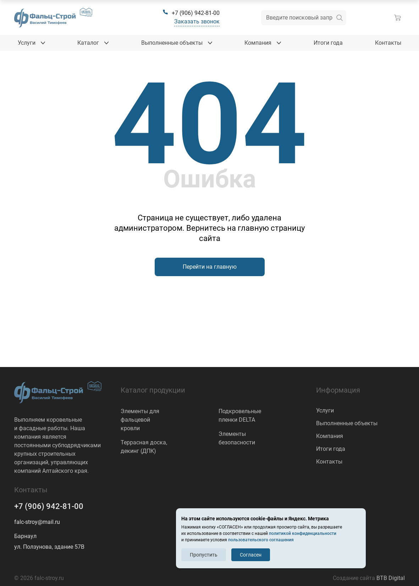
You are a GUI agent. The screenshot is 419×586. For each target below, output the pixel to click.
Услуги (325, 410)
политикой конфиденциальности (302, 533)
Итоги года (330, 448)
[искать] (339, 17)
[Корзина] (399, 17)
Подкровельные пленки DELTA (240, 415)
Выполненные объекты (346, 423)
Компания (329, 436)
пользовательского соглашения (261, 539)
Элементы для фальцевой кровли (140, 420)
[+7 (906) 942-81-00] (191, 13)
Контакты (329, 461)
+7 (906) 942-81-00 (48, 506)
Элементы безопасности (237, 438)
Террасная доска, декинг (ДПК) (144, 446)
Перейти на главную (210, 266)
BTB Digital (390, 578)
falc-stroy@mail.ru (37, 522)
